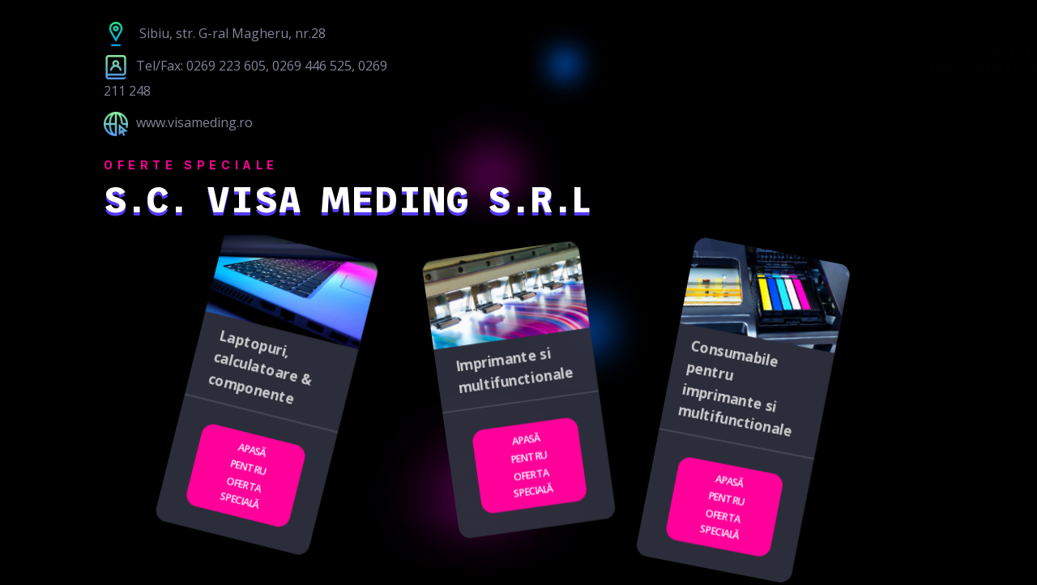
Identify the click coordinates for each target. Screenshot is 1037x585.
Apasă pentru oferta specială (243, 476)
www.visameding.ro (178, 122)
